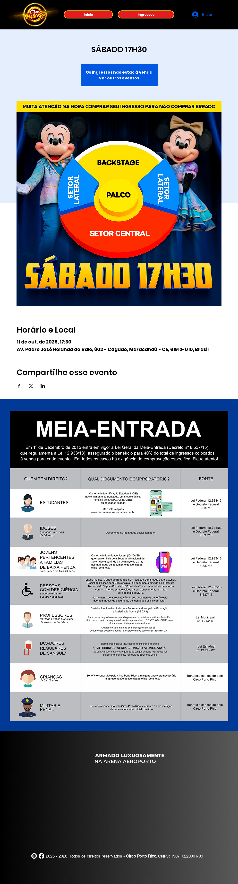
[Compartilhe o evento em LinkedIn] (43, 386)
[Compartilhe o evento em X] (31, 386)
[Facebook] (41, 856)
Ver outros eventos (119, 78)
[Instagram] (34, 856)
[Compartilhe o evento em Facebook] (19, 386)
